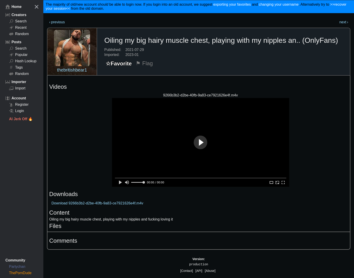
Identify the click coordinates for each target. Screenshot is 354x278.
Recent (18, 27)
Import (17, 88)
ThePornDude (20, 273)
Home (13, 7)
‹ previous (57, 22)
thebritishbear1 (72, 69)
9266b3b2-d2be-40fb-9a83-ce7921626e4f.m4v (200, 95)
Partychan (17, 266)
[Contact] (186, 271)
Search (18, 21)
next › (343, 22)
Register (19, 104)
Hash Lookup (22, 61)
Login (16, 111)
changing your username (279, 4)
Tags (16, 67)
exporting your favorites (232, 4)
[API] (199, 271)
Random (19, 34)
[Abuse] (210, 271)
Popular (18, 55)
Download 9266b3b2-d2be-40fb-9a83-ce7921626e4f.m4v (97, 203)
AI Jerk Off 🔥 (21, 119)
